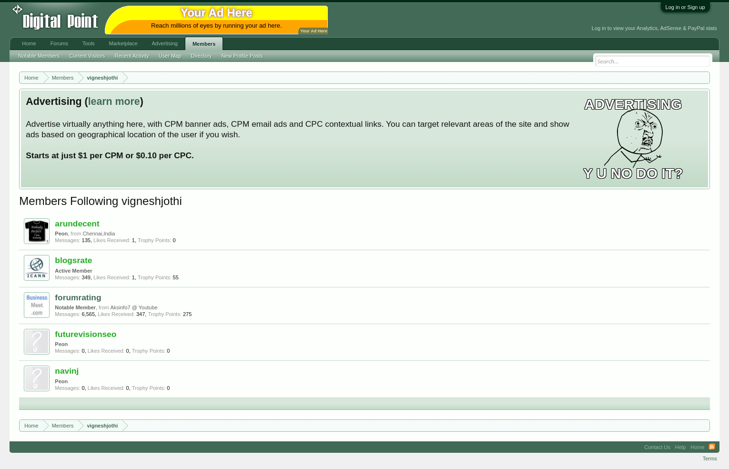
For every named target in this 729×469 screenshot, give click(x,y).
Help (680, 447)
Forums (59, 43)
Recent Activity (132, 56)
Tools (88, 43)
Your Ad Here (313, 31)
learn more (114, 101)
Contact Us (657, 447)
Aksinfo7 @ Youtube (133, 307)
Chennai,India (98, 233)
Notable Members (39, 56)
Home (29, 43)
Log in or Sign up (685, 7)
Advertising (165, 43)
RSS (712, 447)
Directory (201, 56)
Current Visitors (87, 56)
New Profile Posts (242, 56)
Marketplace (123, 43)
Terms (710, 458)
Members (203, 44)
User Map (170, 56)
